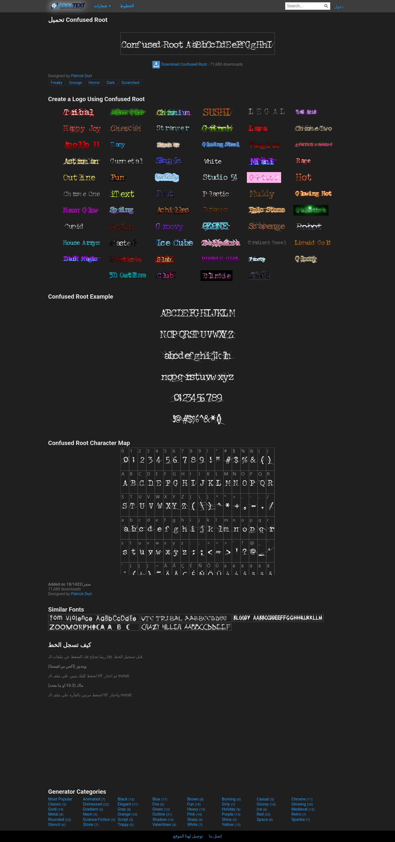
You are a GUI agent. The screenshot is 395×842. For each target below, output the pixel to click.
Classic (57, 804)
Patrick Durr (81, 75)
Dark (111, 82)
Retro (298, 814)
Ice (262, 809)
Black (126, 799)
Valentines (164, 824)
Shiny (229, 819)
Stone (90, 824)
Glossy (266, 804)
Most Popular (60, 799)
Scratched (130, 82)
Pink (194, 814)
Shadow (163, 819)
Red (264, 814)
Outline (162, 814)
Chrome (302, 799)
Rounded (59, 819)
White (195, 824)
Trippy (126, 824)
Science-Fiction (99, 819)
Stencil (56, 824)
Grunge (75, 82)
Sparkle (300, 819)
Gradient (93, 809)
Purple (231, 814)
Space (265, 819)
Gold (55, 809)
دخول (338, 6)
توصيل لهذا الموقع (188, 836)
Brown (195, 799)
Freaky (56, 82)
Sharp (195, 819)
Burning (231, 799)
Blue (159, 799)
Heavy (196, 809)
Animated (94, 799)
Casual (265, 799)
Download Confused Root (179, 64)
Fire (158, 804)
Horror (94, 82)
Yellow (231, 824)
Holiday (231, 809)
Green (161, 809)
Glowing (302, 804)
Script (125, 819)
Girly (228, 804)
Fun (194, 804)
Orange (128, 814)
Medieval (303, 809)
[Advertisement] (24, 91)
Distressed (96, 804)
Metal (55, 814)
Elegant (128, 804)
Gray (124, 809)
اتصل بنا (215, 836)
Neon (90, 814)
